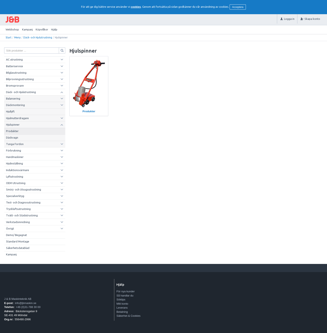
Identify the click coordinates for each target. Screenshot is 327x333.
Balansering (13, 98)
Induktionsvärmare (17, 170)
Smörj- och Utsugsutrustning (23, 189)
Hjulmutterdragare (17, 118)
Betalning (122, 311)
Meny (17, 37)
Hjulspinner (13, 124)
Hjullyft (10, 111)
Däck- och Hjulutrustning (37, 37)
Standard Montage (17, 241)
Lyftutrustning (14, 176)
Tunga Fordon (15, 144)
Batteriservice (14, 66)
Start (8, 37)
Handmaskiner (15, 156)
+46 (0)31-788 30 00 (28, 307)
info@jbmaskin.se (25, 303)
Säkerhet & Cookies (128, 315)
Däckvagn (12, 137)
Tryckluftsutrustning (18, 208)
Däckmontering (15, 104)
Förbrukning (13, 150)
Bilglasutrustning (16, 72)
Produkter (12, 131)
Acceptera (237, 7)
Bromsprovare (15, 85)
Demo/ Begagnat (16, 234)
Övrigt (10, 228)
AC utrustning (14, 59)
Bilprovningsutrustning (20, 79)
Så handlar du (124, 295)
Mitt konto (122, 303)
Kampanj (27, 29)
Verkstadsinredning (18, 222)
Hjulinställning (14, 163)
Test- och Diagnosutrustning (23, 202)
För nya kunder (125, 291)
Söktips (120, 299)
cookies (136, 6)
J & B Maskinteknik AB (17, 298)
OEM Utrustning (15, 183)
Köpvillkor (42, 29)
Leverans (121, 307)
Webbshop (12, 29)
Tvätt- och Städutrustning (22, 215)
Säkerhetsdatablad (17, 247)
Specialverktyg (15, 195)
